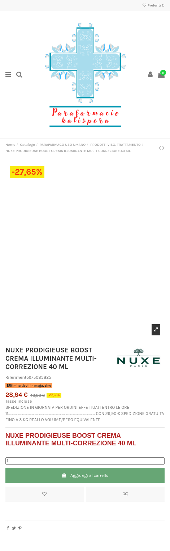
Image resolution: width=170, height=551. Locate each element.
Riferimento (17, 377)
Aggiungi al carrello (85, 475)
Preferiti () (153, 5)
